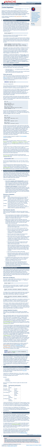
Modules (27, 445)
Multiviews (5, 139)
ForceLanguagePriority (8, 321)
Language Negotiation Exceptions (10, 310)
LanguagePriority (7, 323)
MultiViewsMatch (6, 167)
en (34, 434)
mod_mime (25, 370)
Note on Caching (34, 21)
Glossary (36, 445)
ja (37, 434)
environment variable (19, 345)
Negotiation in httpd (35, 13)
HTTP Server (7, 5)
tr (40, 434)
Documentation (12, 5)
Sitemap (40, 445)
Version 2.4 (17, 5)
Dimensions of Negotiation (8, 194)
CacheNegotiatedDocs (16, 424)
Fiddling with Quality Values (36, 16)
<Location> (20, 141)
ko (39, 434)
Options (5, 141)
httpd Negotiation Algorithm (9, 209)
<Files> (25, 141)
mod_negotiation (18, 16)
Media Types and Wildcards (9, 277)
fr (35, 434)
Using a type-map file (7, 74)
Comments (33, 24)
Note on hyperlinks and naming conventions (35, 20)
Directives (31, 445)
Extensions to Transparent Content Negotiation (36, 18)
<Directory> (15, 141)
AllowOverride (15, 142)
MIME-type (5, 77)
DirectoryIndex (6, 155)
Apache (3, 5)
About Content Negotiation (36, 12)
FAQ (34, 445)
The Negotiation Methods (10, 170)
